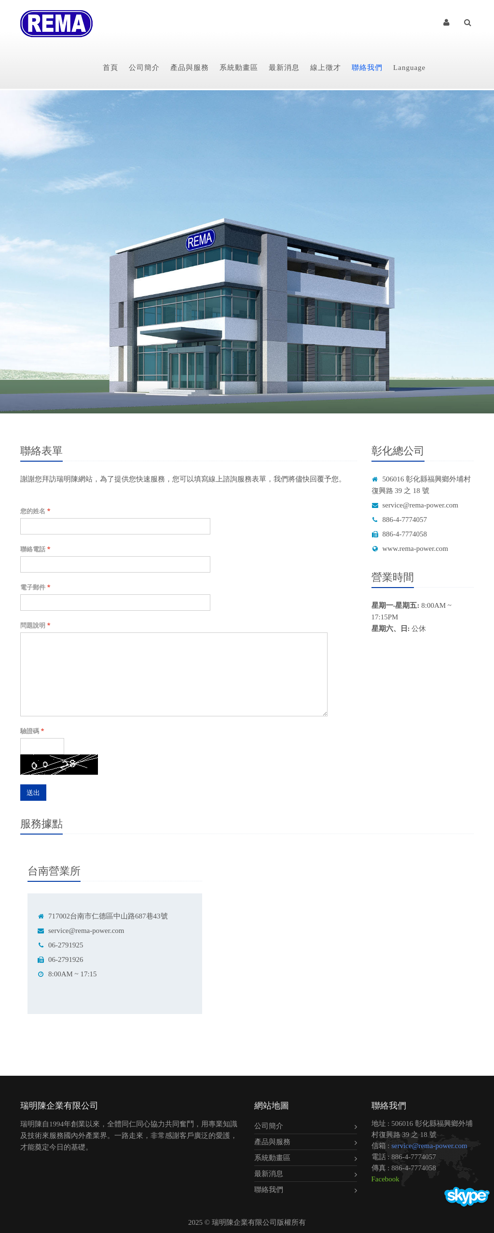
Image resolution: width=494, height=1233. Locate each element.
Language (409, 67)
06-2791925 (60, 945)
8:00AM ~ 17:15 (67, 974)
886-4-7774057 (399, 519)
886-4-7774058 (399, 534)
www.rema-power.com (409, 548)
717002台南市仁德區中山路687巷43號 (102, 916)
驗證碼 (32, 730)
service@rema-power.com (415, 505)
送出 (33, 792)
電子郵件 (35, 587)
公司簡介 (144, 67)
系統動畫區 (239, 67)
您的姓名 (35, 511)
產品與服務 (189, 67)
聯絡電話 (35, 549)
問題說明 (35, 625)
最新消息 (284, 67)
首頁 (110, 67)
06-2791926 (60, 959)
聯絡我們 (367, 67)
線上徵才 (325, 67)
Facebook (385, 1179)
